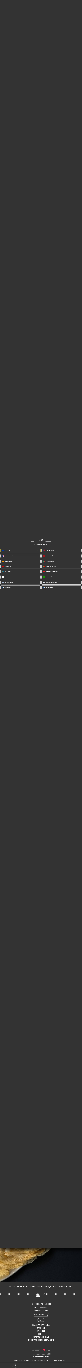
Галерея (41, 1328)
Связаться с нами (41, 1337)
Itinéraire (68, 1365)
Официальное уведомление (41, 1340)
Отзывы (41, 1331)
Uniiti (47, 1357)
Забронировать (15, 1365)
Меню (41, 1334)
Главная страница (41, 1325)
